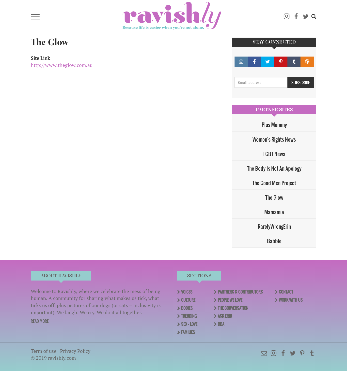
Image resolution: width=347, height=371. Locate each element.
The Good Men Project (274, 183)
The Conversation (233, 308)
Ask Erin (225, 316)
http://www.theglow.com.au (62, 65)
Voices (186, 292)
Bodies (187, 308)
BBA (221, 324)
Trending (189, 316)
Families (188, 332)
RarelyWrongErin (274, 226)
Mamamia (274, 212)
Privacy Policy (75, 351)
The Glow (274, 197)
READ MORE (40, 321)
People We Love (230, 300)
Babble (274, 241)
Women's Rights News (274, 139)
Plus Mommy (274, 124)
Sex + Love (189, 324)
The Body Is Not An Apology (274, 168)
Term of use (43, 351)
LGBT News (274, 154)
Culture (188, 300)
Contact (286, 292)
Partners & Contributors (240, 292)
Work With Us (291, 300)
